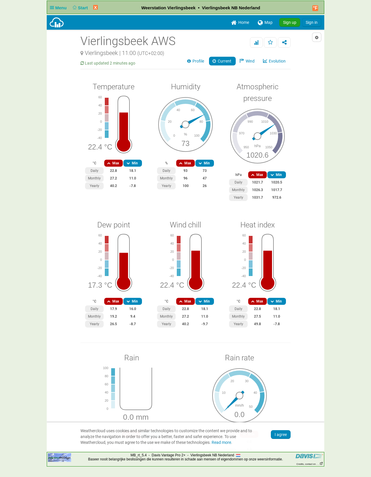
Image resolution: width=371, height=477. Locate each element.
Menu (59, 7)
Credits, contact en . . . (309, 464)
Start (79, 7)
